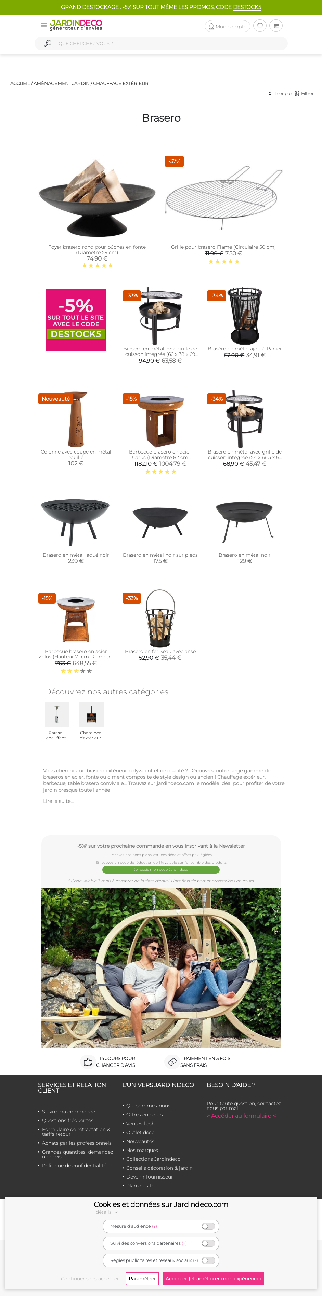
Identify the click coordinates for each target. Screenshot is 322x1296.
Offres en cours (144, 1114)
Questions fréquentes (67, 1120)
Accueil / (21, 83)
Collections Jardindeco (153, 1159)
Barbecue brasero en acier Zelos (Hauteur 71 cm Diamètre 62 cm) (76, 656)
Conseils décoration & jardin (159, 1168)
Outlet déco (140, 1132)
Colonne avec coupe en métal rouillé (76, 454)
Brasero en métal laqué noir (76, 555)
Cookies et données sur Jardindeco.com (161, 1204)
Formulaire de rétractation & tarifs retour (76, 1131)
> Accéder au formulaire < (241, 1115)
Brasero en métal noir (245, 555)
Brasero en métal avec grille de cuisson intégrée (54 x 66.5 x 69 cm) (245, 457)
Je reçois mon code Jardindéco (161, 869)
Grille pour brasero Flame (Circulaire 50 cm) (223, 247)
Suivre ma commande (68, 1111)
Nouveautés (140, 1141)
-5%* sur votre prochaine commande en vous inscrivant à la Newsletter (161, 846)
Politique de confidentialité (74, 1165)
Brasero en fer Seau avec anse (160, 651)
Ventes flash (140, 1123)
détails (108, 1212)
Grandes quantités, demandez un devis (77, 1153)
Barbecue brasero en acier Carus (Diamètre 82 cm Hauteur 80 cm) (160, 457)
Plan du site (140, 1185)
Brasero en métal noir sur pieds (160, 555)
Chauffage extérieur (121, 83)
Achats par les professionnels (77, 1143)
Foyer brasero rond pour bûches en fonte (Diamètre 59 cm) (97, 249)
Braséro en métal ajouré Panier (245, 349)
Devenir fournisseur (149, 1176)
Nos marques (142, 1150)
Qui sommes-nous (148, 1105)
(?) (154, 1226)
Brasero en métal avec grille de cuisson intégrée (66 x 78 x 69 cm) (160, 354)
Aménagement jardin (62, 83)
